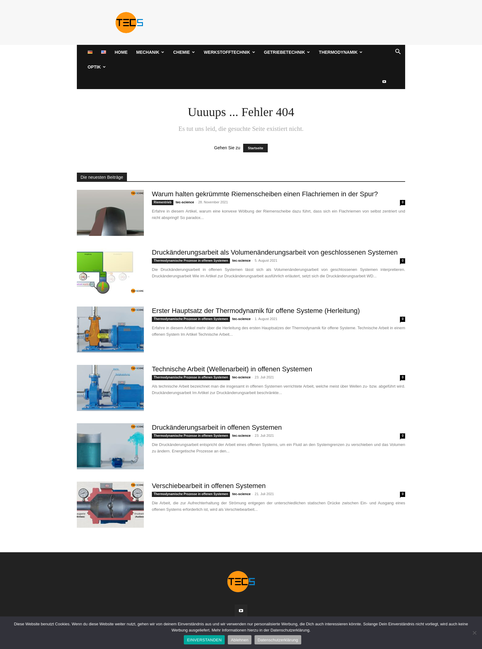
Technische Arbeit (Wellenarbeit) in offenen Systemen (232, 369)
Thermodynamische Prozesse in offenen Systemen (191, 260)
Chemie (184, 52)
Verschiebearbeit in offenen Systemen (209, 486)
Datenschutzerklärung (278, 640)
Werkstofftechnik (229, 52)
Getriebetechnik (287, 52)
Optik (97, 67)
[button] (397, 52)
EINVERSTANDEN (204, 640)
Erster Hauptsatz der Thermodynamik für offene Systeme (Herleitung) (256, 311)
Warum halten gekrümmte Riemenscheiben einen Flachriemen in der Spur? (265, 194)
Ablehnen (239, 640)
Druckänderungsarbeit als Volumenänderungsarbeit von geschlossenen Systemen (275, 252)
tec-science (185, 202)
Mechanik (150, 52)
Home (121, 52)
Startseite (255, 148)
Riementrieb (163, 202)
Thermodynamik (340, 52)
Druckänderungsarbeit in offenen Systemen (217, 427)
